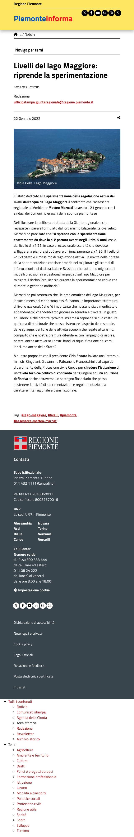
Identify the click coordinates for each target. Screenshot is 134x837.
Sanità (21, 814)
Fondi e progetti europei (35, 771)
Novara (43, 523)
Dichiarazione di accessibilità (34, 622)
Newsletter (25, 734)
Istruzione (24, 782)
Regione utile (27, 809)
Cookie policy (23, 644)
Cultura (22, 760)
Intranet (20, 687)
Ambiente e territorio (32, 755)
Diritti (21, 766)
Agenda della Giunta (32, 717)
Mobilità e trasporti (31, 793)
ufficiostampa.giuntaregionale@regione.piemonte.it (53, 102)
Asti (17, 528)
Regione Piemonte (28, 4)
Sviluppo (23, 825)
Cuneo (18, 539)
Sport (21, 820)
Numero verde (25, 554)
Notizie (22, 706)
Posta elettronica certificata (33, 676)
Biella (18, 534)
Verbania (45, 534)
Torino (42, 528)
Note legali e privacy (28, 633)
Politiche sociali (28, 798)
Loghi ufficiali (23, 654)
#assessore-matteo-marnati (35, 421)
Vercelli (44, 539)
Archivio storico (28, 739)
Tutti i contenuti (20, 701)
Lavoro (22, 787)
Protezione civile (29, 804)
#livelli (53, 415)
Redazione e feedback (29, 665)
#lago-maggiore (34, 415)
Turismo (23, 830)
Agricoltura (25, 750)
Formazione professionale (36, 777)
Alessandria (23, 523)
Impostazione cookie (32, 590)
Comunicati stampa (31, 712)
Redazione (25, 728)
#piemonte (68, 415)
